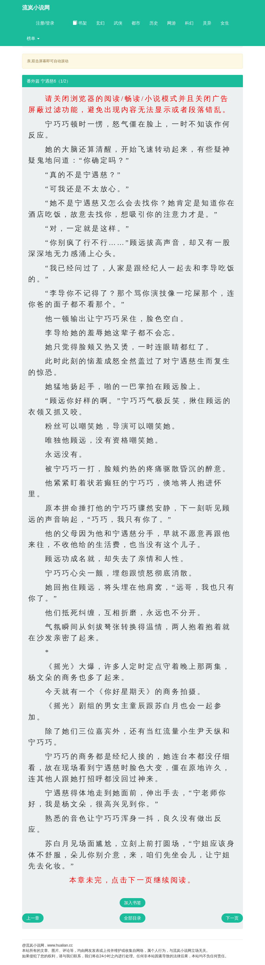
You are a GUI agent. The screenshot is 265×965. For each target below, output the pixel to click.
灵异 (207, 23)
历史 (153, 23)
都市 (136, 23)
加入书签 (132, 902)
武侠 (118, 23)
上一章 (32, 918)
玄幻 (100, 23)
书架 (80, 23)
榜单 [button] (33, 38)
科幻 (189, 23)
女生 (225, 23)
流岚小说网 (36, 8)
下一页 (232, 918)
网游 (171, 23)
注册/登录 (45, 23)
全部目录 (132, 918)
